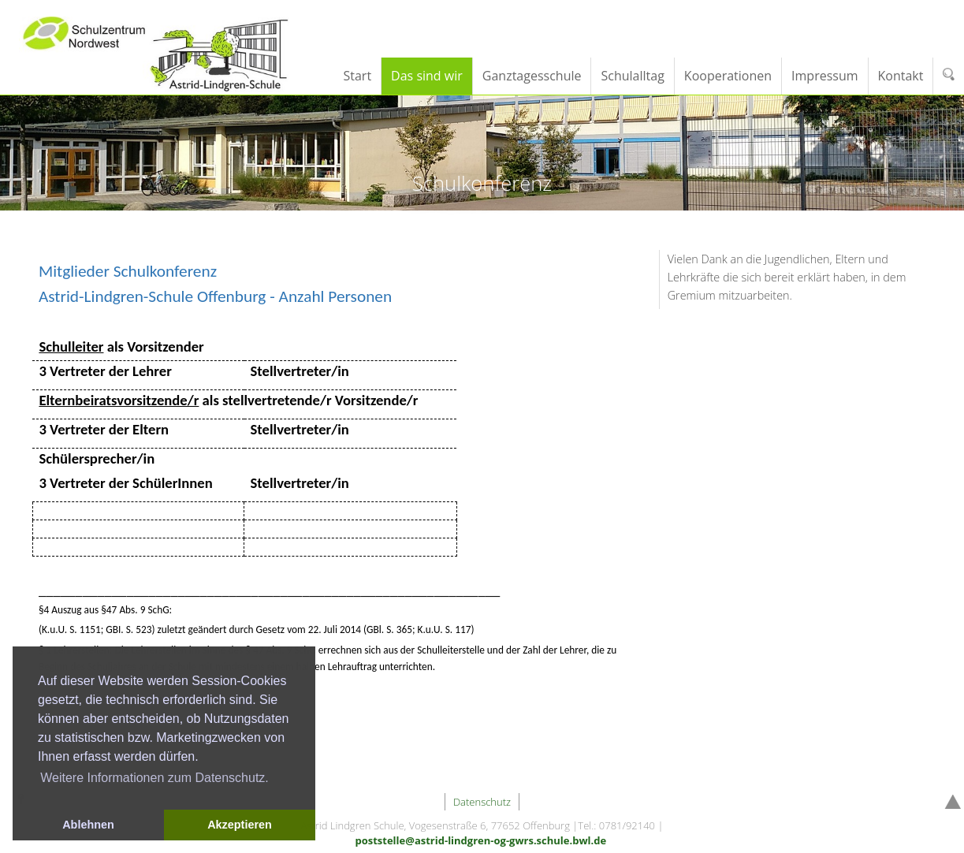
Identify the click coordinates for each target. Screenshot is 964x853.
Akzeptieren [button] (239, 824)
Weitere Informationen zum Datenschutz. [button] (154, 777)
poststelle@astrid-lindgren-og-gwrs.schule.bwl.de (480, 840)
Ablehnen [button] (88, 824)
